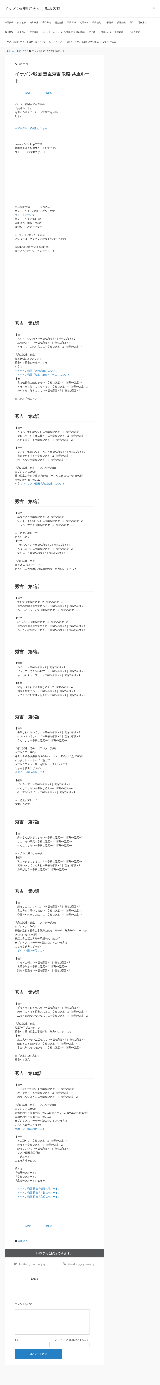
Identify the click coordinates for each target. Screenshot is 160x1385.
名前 (17, 1345)
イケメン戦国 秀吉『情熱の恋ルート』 (38, 1188)
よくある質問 (133, 32)
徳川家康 (34, 22)
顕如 (132, 22)
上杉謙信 (109, 22)
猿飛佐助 (121, 22)
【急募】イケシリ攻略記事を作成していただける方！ (92, 42)
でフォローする (32, 1264)
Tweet (28, 92)
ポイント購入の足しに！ (31, 772)
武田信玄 (96, 22)
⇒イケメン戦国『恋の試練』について (36, 370)
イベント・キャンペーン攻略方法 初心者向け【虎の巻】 (70, 32)
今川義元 (21, 32)
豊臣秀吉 (46, 22)
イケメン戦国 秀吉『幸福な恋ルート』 (38, 1192)
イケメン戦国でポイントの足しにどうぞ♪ (25, 42)
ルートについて (26, 215)
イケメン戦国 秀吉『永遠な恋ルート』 (38, 1196)
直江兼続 (34, 32)
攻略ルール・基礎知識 (112, 32)
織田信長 (9, 22)
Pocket (48, 92)
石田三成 (71, 22)
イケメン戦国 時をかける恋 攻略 (32, 8)
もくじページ (55, 42)
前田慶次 (9, 32)
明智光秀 (59, 22)
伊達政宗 (21, 22)
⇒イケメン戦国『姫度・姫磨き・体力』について (42, 374)
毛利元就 (142, 22)
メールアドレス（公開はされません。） (72, 1345)
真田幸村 (84, 22)
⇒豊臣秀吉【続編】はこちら (31, 128)
